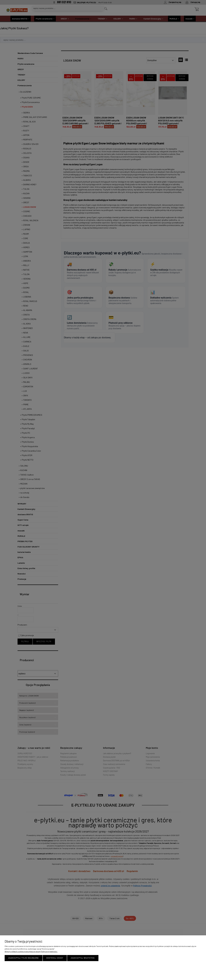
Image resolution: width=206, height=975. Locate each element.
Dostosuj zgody (54, 958)
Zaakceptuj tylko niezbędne (23, 958)
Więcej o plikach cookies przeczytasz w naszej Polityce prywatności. (31, 951)
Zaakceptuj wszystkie (83, 958)
